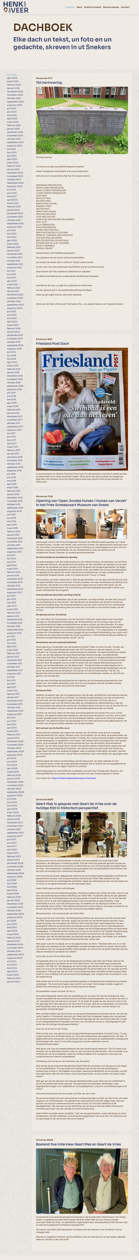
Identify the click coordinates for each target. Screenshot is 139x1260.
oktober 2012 (13, 626)
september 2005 (15, 914)
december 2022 (15, 213)
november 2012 (14, 623)
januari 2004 (13, 981)
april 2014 (12, 565)
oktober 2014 (13, 545)
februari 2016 (13, 491)
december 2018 (14, 376)
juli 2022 (11, 230)
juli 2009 (11, 758)
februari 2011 (13, 694)
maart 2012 (12, 650)
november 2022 (15, 216)
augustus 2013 (14, 592)
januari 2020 (13, 332)
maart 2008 (13, 812)
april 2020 (12, 321)
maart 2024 (13, 162)
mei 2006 (12, 887)
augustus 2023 (14, 186)
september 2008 (15, 792)
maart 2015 (12, 528)
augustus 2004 (14, 958)
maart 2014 (12, 568)
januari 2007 (13, 860)
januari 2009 (13, 778)
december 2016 (14, 457)
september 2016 (15, 467)
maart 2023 (12, 203)
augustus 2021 (14, 267)
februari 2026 (14, 84)
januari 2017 (13, 453)
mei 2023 (11, 196)
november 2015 (14, 501)
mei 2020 (12, 318)
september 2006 (15, 873)
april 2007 (12, 849)
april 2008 (12, 809)
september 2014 (15, 548)
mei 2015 (11, 521)
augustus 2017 (14, 430)
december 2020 (15, 294)
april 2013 (12, 606)
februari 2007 (14, 856)
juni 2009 (12, 761)
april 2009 (12, 768)
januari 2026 (13, 88)
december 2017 (14, 416)
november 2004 (15, 948)
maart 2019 (12, 365)
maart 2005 (13, 934)
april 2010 (12, 728)
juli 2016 (11, 474)
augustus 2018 (14, 389)
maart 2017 (12, 447)
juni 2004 (12, 964)
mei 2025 (11, 115)
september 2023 (15, 183)
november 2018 (14, 379)
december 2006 (15, 863)
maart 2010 (12, 731)
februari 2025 (14, 125)
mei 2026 (11, 74)
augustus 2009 (14, 755)
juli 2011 (11, 677)
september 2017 (15, 426)
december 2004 (15, 944)
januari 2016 (13, 494)
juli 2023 (11, 189)
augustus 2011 (14, 673)
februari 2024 (14, 166)
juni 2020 (12, 315)
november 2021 (14, 257)
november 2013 (14, 582)
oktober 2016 (13, 464)
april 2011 (11, 687)
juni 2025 (11, 112)
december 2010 (15, 700)
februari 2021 (13, 288)
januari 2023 (13, 210)
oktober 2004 (14, 951)
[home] (16, 7)
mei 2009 (12, 765)
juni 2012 (11, 640)
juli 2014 (11, 555)
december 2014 (15, 538)
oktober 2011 (13, 667)
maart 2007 (13, 853)
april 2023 (12, 200)
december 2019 (15, 335)
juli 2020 (11, 311)
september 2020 (15, 304)
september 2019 (15, 345)
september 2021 (15, 264)
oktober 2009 (14, 748)
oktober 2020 (14, 301)
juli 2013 (11, 596)
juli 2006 (11, 880)
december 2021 (14, 254)
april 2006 (12, 890)
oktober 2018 (13, 382)
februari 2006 (14, 897)
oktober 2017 (13, 423)
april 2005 (12, 931)
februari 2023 (14, 206)
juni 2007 (12, 843)
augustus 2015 (14, 511)
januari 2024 (13, 169)
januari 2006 (13, 900)
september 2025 (15, 101)
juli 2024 (11, 149)
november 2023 (15, 176)
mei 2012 (11, 643)
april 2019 (12, 362)
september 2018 (15, 386)
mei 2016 (11, 480)
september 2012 (15, 629)
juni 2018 (11, 396)
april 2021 (12, 281)
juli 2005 (11, 920)
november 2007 (15, 826)
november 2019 (14, 338)
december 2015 (14, 497)
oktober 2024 (14, 139)
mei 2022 (11, 237)
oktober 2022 (14, 220)
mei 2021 (11, 277)
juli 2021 (11, 271)
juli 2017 (11, 433)
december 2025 (15, 91)
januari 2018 (13, 413)
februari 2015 (13, 531)
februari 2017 (13, 450)
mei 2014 (11, 562)
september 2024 (15, 142)
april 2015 (12, 524)
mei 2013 (11, 602)
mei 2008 (12, 805)
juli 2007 (11, 839)
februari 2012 (13, 653)
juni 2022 (11, 233)
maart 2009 (13, 772)
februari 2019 (13, 369)
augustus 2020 (14, 308)
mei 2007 (12, 846)
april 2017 (12, 443)
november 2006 (15, 866)
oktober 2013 (13, 585)
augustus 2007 (14, 836)
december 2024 (15, 132)
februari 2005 (14, 937)
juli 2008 (11, 799)
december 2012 (14, 619)
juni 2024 (12, 152)
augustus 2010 (14, 714)
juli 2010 (11, 717)
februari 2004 (14, 978)
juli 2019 (11, 352)
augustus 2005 (14, 917)
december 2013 (14, 579)
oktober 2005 (14, 910)
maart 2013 (12, 609)
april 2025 (12, 118)
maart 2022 (12, 244)
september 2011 (15, 670)
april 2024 (12, 159)
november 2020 (15, 298)
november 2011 (14, 663)
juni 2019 (11, 355)
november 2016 (14, 460)
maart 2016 (12, 487)
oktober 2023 (14, 179)
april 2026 (12, 78)
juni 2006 (12, 883)
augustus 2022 (14, 227)
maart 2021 (12, 284)
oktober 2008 (14, 788)
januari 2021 (13, 291)
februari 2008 (14, 816)
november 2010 (15, 704)
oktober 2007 (14, 829)
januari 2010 (13, 738)
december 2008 (15, 782)
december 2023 (15, 172)
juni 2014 (11, 558)
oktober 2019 (13, 342)
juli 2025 (11, 108)
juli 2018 (11, 392)
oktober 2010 (13, 707)
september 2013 (15, 589)
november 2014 (14, 541)
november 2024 (15, 135)
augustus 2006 (14, 876)
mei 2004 (12, 968)
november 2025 (15, 95)
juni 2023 (11, 193)
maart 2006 (13, 893)
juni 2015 (11, 518)
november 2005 (15, 907)
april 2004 (12, 971)
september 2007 (15, 832)
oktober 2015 (13, 504)
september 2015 (15, 508)
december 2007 (15, 822)
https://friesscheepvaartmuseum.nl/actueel (74, 778)
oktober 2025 (14, 98)
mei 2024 (12, 156)
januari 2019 (13, 372)
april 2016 (12, 484)
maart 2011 (12, 690)
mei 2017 (11, 440)
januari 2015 (13, 535)
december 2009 (15, 741)
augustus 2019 (14, 348)
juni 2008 (12, 802)
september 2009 (15, 751)
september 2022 (15, 223)
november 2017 (14, 420)
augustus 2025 (14, 105)
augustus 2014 (14, 552)
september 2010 (15, 711)
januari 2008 (13, 819)
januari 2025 (13, 128)
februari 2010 (13, 734)
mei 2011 (11, 684)
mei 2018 (11, 399)
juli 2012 (11, 636)
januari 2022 (13, 250)
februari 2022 (14, 247)
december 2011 (14, 660)
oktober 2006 (14, 870)
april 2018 (12, 403)
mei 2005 (12, 927)
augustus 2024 (14, 145)
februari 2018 (13, 409)
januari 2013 (13, 616)
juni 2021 (11, 274)
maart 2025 (12, 122)
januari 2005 (13, 941)
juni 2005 (12, 924)
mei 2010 (11, 724)
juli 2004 (11, 961)
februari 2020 (14, 328)
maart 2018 (12, 406)
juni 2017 (11, 436)
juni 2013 (11, 599)
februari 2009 (14, 775)
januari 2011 (12, 697)
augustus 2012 (14, 633)
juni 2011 (11, 680)
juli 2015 (11, 514)
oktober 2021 (13, 260)
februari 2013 (13, 612)
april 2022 (12, 240)
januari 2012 (13, 656)
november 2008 (15, 785)
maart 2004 (13, 975)
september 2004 (15, 954)
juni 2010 (11, 721)
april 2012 (12, 646)
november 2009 (15, 744)
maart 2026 (12, 81)
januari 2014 (13, 575)
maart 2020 (13, 325)
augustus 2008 (14, 795)
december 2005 (15, 904)
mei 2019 (11, 359)
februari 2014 (13, 572)
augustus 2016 (14, 470)
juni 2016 (11, 477)
